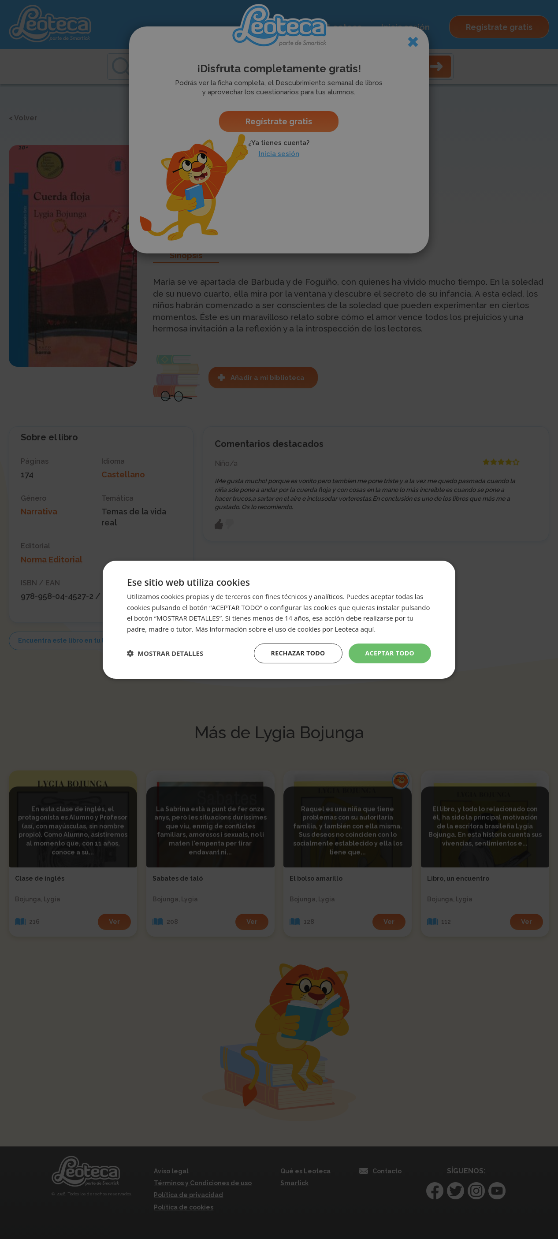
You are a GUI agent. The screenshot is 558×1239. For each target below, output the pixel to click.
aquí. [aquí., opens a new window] (368, 629)
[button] (165, 653)
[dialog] (279, 619)
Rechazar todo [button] (298, 653)
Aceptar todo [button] (389, 653)
